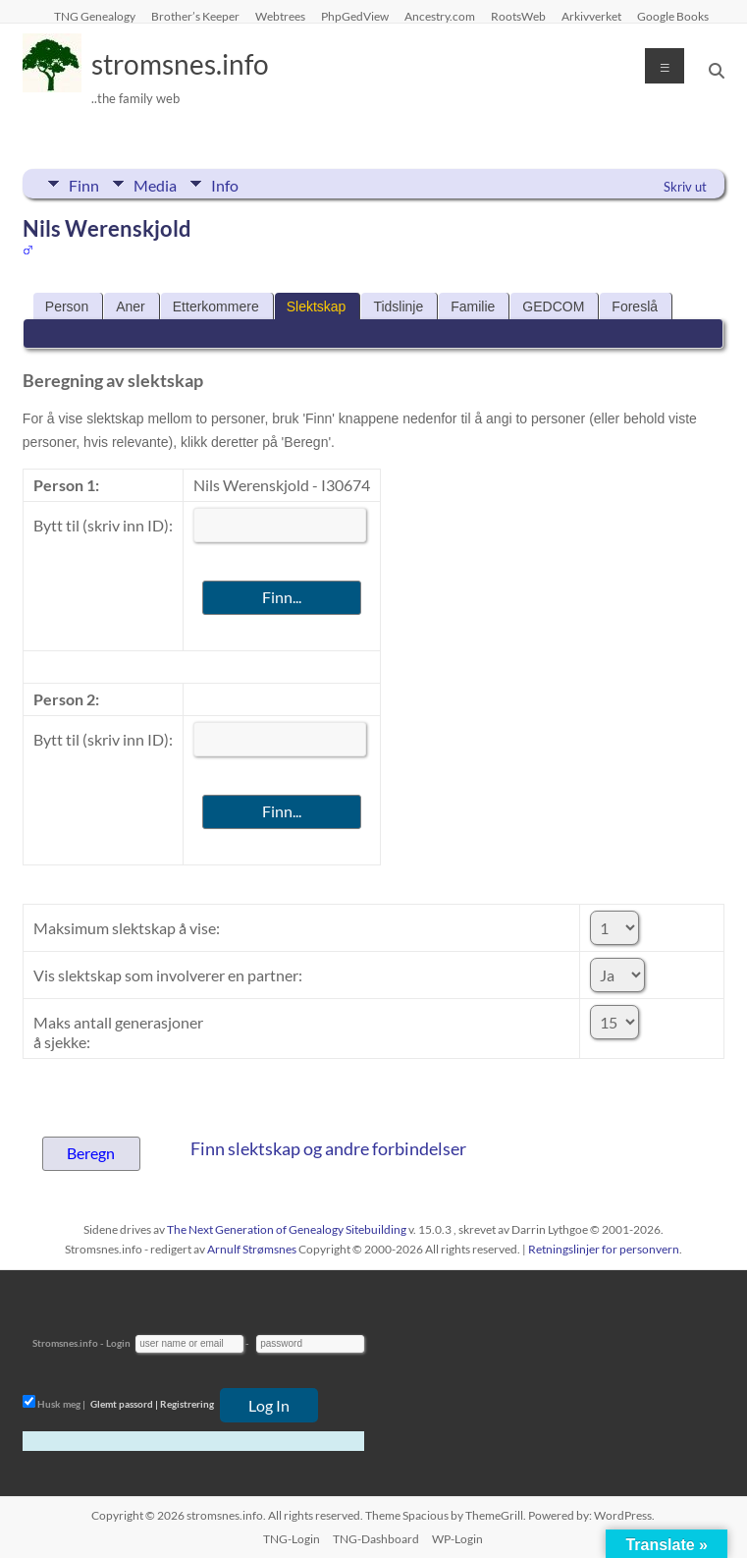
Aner (130, 306)
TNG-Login (291, 1538)
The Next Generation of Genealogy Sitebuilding (286, 1229)
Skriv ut (685, 187)
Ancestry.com (439, 16)
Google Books (673, 16)
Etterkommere (216, 306)
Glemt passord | (124, 1404)
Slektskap (317, 306)
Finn (84, 184)
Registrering (187, 1404)
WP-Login (457, 1538)
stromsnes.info (180, 64)
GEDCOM (553, 306)
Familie (473, 306)
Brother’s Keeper (195, 16)
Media (155, 184)
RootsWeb (518, 16)
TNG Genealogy (94, 16)
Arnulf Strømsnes (251, 1249)
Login (118, 1343)
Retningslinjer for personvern (603, 1249)
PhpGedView (355, 16)
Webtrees (280, 16)
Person (66, 306)
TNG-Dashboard (376, 1538)
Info (225, 184)
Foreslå (635, 306)
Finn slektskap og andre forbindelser (328, 1148)
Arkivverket (591, 16)
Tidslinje (398, 306)
